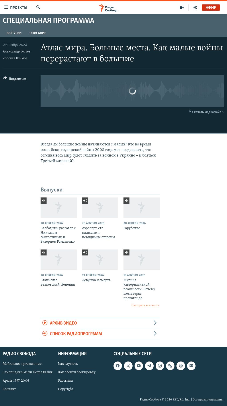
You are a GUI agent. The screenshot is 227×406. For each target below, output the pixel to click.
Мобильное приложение (22, 364)
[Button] (15, 79)
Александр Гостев (17, 51)
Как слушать (68, 364)
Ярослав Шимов (15, 58)
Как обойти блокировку (77, 372)
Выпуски (14, 33)
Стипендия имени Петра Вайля (28, 372)
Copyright (65, 389)
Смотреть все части (145, 305)
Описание (37, 33)
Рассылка (65, 381)
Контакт (9, 389)
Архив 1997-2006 (16, 381)
